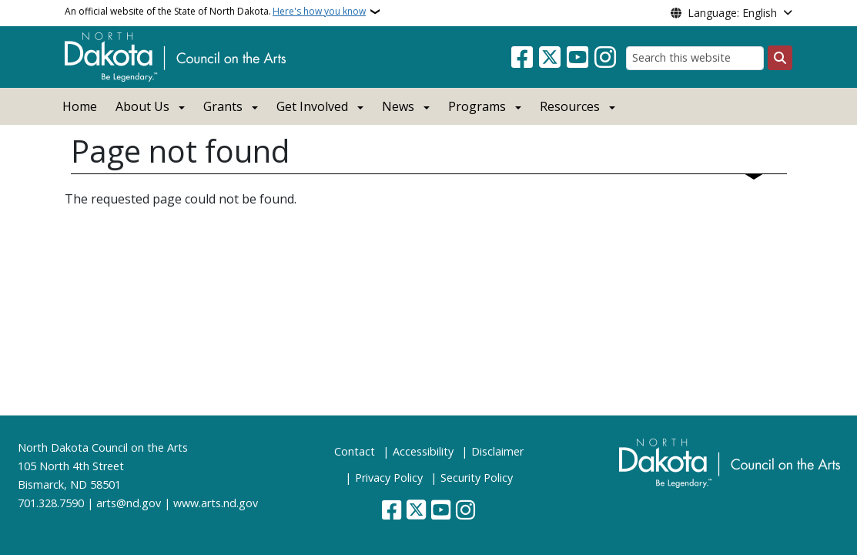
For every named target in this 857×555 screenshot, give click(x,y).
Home (79, 106)
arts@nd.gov (128, 503)
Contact (354, 451)
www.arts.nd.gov (215, 503)
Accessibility (423, 451)
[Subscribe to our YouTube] (577, 58)
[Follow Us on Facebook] (522, 58)
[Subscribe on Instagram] (605, 58)
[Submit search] (780, 57)
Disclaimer (497, 451)
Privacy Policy (389, 477)
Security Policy (476, 477)
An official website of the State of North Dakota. (215, 11)
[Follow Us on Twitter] (550, 58)
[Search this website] (695, 58)
